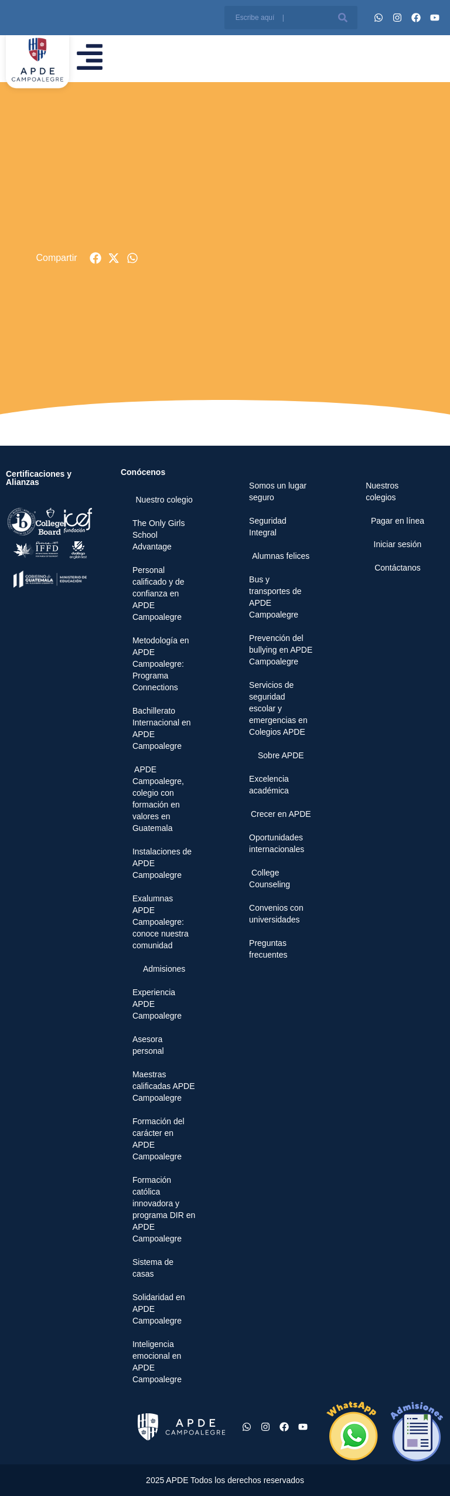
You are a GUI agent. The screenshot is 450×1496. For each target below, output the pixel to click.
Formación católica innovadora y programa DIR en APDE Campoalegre (163, 1209)
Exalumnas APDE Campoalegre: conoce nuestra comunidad (160, 922)
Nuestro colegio (164, 499)
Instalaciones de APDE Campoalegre (162, 863)
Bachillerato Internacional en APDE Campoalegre (161, 728)
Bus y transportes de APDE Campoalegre (275, 597)
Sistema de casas (152, 1267)
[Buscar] (342, 17)
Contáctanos (397, 567)
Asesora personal (148, 1045)
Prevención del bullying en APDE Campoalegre (280, 649)
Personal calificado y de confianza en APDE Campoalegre (158, 593)
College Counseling (269, 878)
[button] (96, 258)
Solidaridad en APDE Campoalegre (158, 1309)
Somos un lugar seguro (277, 491)
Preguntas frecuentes (268, 948)
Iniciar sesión (398, 544)
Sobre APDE (281, 755)
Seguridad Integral (268, 526)
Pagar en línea (397, 520)
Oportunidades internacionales (276, 843)
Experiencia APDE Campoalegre (157, 1004)
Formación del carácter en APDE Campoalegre (158, 1139)
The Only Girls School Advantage (158, 534)
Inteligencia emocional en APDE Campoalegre (157, 1361)
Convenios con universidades (276, 913)
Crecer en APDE (281, 814)
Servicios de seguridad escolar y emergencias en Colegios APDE (278, 708)
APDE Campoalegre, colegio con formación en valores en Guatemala (158, 799)
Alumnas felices (280, 556)
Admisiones (164, 968)
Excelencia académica (269, 784)
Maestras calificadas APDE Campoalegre (163, 1086)
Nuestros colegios (382, 491)
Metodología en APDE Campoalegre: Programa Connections (160, 664)
